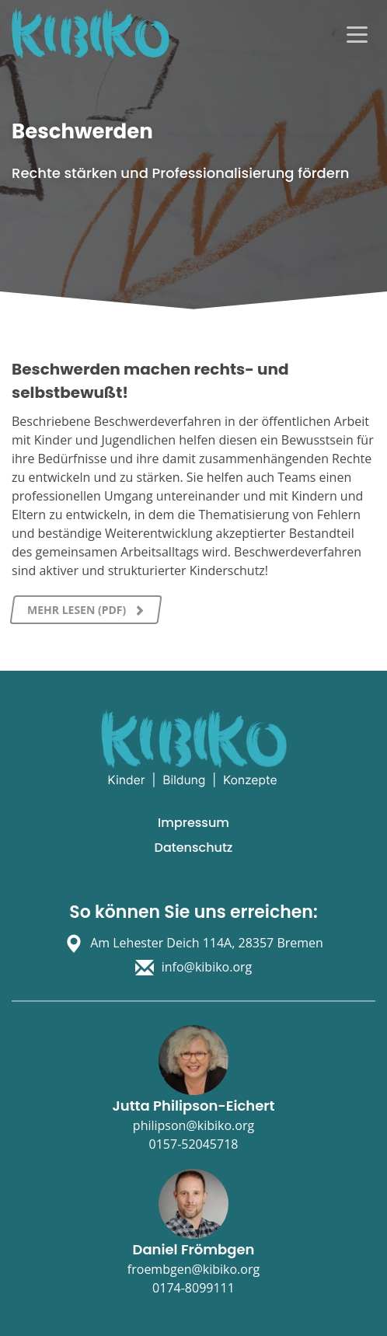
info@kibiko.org (207, 966)
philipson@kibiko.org (193, 1125)
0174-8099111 (193, 1287)
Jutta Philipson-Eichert (193, 1105)
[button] (28, 1308)
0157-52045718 (194, 1144)
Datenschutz (194, 847)
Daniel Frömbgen (194, 1249)
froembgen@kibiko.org (193, 1269)
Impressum (193, 823)
